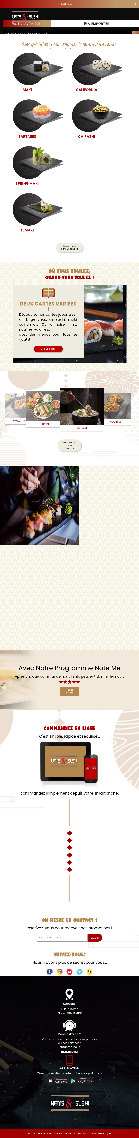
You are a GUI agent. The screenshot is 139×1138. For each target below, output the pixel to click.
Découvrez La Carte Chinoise (69, 445)
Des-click (81, 1133)
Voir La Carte (48, 348)
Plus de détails (69, 691)
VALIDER (95, 937)
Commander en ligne (100, 1133)
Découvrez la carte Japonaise (69, 247)
